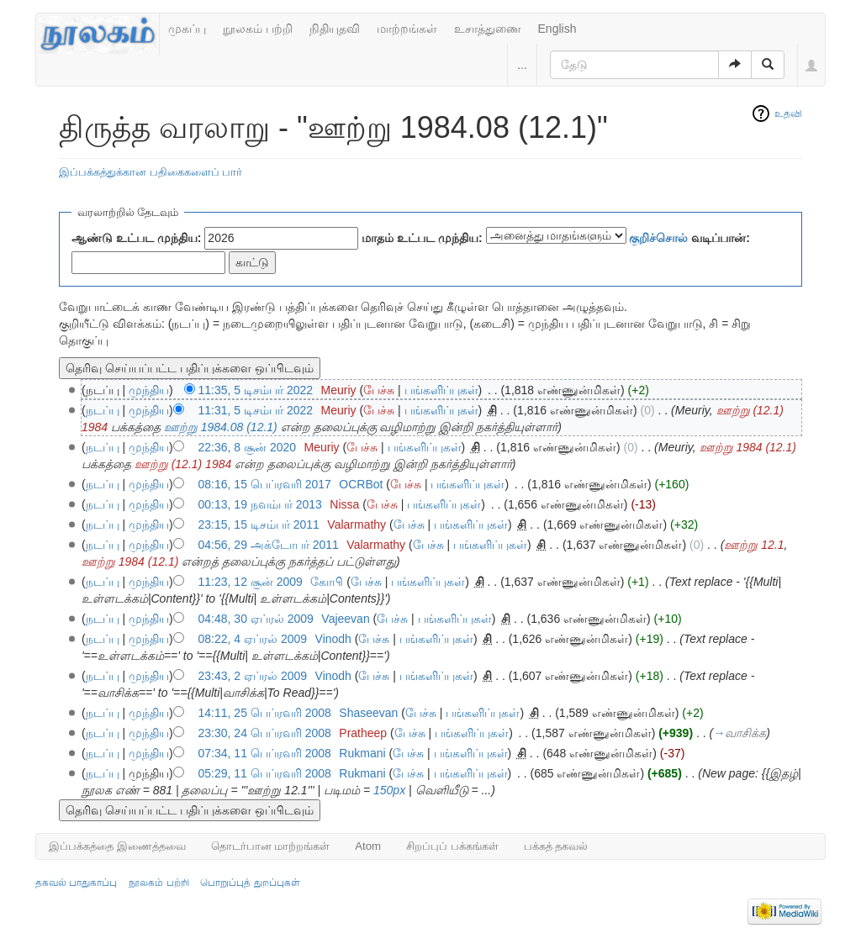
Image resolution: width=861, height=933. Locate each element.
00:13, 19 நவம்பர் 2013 (260, 504)
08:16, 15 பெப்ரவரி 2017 (264, 484)
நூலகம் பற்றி (258, 28)
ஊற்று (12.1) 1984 (183, 464)
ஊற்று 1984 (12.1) (748, 447)
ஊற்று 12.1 (754, 544)
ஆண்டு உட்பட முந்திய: (136, 238)
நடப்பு (102, 410)
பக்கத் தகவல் (556, 846)
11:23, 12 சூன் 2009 (250, 581)
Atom (368, 846)
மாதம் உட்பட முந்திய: (422, 238)
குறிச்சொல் (658, 238)
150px (389, 790)
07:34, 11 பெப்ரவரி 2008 (264, 753)
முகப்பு (187, 28)
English (557, 28)
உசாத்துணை (487, 28)
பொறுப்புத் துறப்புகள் (249, 882)
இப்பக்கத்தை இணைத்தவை (117, 846)
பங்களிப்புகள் (441, 390)
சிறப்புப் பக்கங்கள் (452, 846)
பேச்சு (378, 390)
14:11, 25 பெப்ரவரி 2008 (264, 713)
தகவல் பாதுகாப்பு (76, 882)
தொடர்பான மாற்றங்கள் (270, 846)
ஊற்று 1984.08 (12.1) (220, 427)
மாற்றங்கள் (407, 28)
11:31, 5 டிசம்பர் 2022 (256, 410)
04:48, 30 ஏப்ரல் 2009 (256, 618)
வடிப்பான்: (689, 238)
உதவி (788, 113)
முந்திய (149, 390)
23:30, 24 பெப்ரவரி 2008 (264, 733)
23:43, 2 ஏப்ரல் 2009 (253, 676)
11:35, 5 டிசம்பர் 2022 (256, 390)
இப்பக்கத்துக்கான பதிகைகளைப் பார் (150, 172)
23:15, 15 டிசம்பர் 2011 (259, 524)
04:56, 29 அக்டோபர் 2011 (268, 544)
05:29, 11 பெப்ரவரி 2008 (264, 773)
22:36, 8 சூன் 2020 (247, 447)
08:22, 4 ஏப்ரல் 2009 (253, 639)
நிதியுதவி (334, 28)
